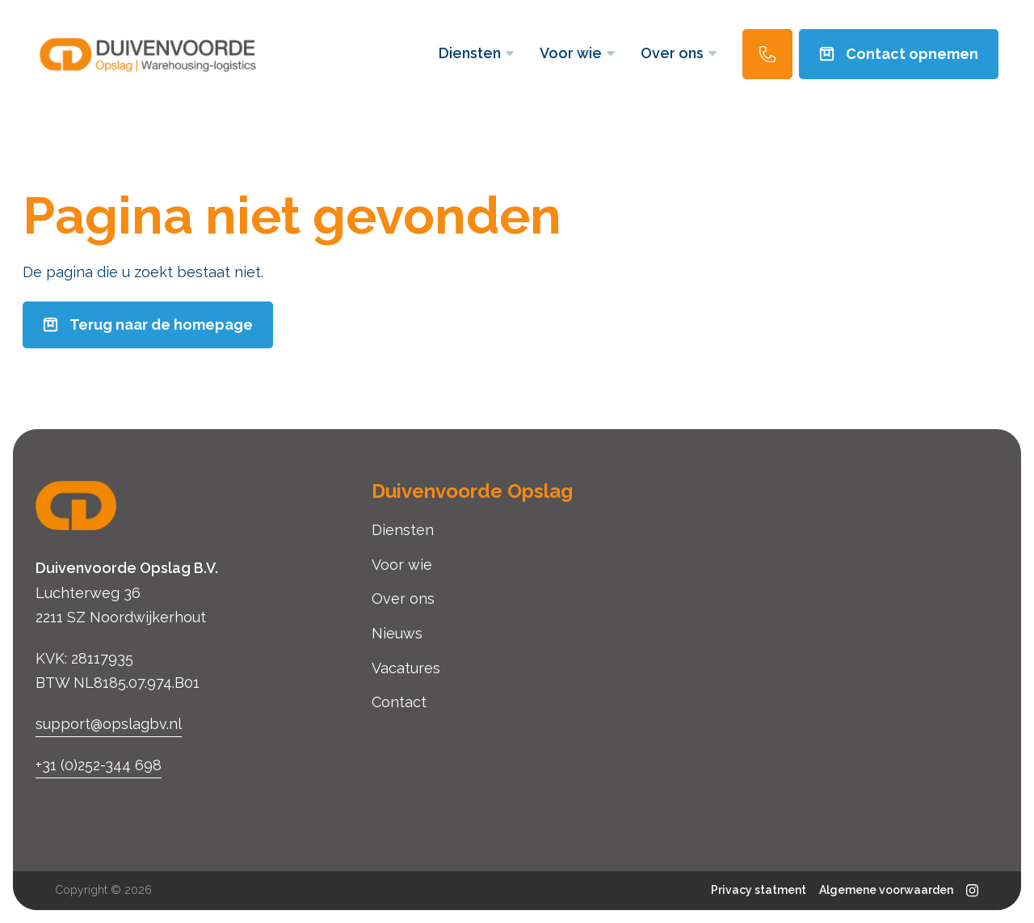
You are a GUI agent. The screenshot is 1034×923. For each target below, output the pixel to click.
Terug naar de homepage (148, 324)
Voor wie (577, 52)
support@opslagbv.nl (109, 723)
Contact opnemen (898, 53)
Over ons (679, 52)
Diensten (476, 52)
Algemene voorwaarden (886, 889)
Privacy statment (758, 889)
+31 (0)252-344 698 (99, 765)
